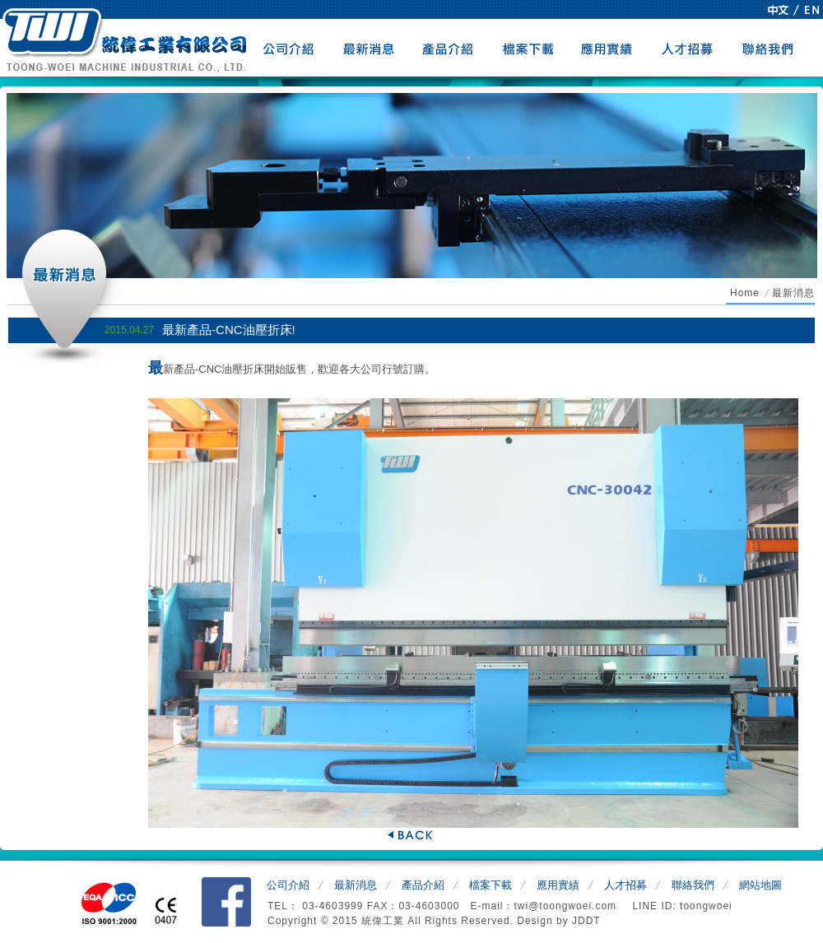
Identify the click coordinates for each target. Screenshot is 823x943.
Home (745, 293)
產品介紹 (449, 48)
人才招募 (688, 48)
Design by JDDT (558, 921)
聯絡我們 (768, 48)
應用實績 (609, 48)
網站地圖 (760, 885)
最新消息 (369, 48)
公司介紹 (289, 48)
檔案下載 (529, 48)
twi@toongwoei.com (567, 906)
